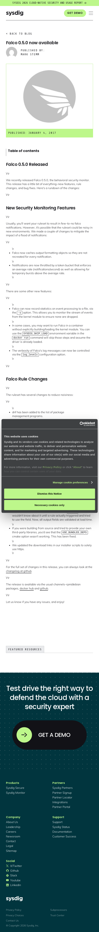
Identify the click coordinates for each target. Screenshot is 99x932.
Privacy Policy (52, 467)
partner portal (61, 806)
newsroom (13, 835)
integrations (60, 801)
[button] (91, 13)
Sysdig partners (62, 786)
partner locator (62, 796)
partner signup (62, 791)
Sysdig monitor (15, 791)
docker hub (27, 587)
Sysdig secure (15, 786)
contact (11, 840)
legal (9, 845)
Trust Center (57, 914)
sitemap (11, 849)
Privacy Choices (15, 914)
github (44, 587)
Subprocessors (58, 908)
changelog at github (18, 570)
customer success (64, 835)
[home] (14, 13)
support (57, 821)
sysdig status (61, 826)
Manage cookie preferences (70, 482)
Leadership (13, 826)
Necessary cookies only (49, 505)
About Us (12, 821)
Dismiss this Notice (49, 493)
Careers (11, 830)
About (77, 467)
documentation (62, 830)
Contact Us (12, 919)
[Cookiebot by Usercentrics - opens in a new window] (79, 424)
